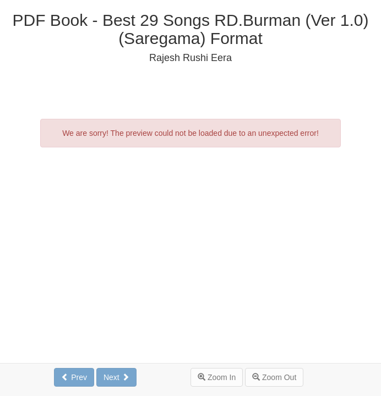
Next (116, 377)
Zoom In (217, 377)
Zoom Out (274, 377)
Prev (74, 377)
